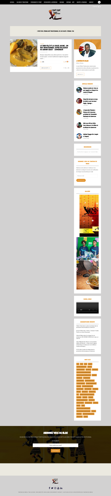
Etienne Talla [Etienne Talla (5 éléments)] (92, 391)
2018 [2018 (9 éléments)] (81, 364)
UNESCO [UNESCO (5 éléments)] (85, 416)
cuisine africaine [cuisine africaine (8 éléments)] (80, 383)
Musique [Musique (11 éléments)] (90, 397)
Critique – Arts (70, 2)
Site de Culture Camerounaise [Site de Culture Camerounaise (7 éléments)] (83, 408)
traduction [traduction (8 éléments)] (79, 416)
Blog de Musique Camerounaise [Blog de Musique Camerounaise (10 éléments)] (83, 375)
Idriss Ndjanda (79, 341)
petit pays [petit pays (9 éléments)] (96, 402)
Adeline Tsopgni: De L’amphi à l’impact (90, 135)
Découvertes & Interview (50, 2)
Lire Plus (79, 74)
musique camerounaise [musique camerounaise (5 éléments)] (82, 400)
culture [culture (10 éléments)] (78, 386)
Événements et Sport (36, 2)
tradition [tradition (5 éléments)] (79, 413)
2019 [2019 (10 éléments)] (85, 364)
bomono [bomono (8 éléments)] (94, 375)
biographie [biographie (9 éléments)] (95, 369)
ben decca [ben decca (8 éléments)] (88, 369)
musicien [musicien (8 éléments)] (85, 397)
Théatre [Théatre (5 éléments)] (93, 411)
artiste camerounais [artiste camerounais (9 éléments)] (81, 366)
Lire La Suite (44, 67)
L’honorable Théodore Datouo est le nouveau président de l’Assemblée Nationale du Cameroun (90, 113)
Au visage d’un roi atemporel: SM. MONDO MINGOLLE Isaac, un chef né (87, 337)
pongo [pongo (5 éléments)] (78, 405)
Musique (62, 2)
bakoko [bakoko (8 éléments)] (89, 366)
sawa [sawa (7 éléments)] (83, 405)
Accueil (12, 2)
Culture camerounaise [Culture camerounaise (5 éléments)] (87, 386)
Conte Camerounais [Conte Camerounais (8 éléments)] (89, 380)
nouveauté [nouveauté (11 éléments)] (91, 400)
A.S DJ (77, 349)
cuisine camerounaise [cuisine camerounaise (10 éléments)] (91, 383)
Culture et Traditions (22, 2)
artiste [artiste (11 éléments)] (90, 364)
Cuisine (42, 43)
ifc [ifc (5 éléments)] (77, 394)
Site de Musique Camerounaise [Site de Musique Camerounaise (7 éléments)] (83, 411)
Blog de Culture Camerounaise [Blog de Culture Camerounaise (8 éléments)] (83, 372)
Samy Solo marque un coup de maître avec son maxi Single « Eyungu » (90, 101)
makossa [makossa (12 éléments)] (79, 397)
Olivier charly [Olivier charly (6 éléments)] (88, 402)
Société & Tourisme (82, 2)
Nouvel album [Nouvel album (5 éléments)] (80, 402)
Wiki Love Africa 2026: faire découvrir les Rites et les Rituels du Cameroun (90, 125)
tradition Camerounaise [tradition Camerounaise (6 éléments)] (88, 413)
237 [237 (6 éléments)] (77, 364)
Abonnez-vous (81, 180)
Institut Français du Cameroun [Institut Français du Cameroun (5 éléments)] (87, 394)
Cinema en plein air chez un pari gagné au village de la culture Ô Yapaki (90, 90)
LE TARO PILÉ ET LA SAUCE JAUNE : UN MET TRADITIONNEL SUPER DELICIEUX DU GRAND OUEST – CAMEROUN (54, 48)
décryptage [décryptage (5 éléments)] (84, 391)
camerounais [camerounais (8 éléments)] (86, 377)
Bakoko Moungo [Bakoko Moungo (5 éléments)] (80, 369)
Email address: (55, 440)
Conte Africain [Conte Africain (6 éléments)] (80, 380)
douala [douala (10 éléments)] (78, 391)
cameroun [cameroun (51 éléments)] (79, 377)
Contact (91, 2)
